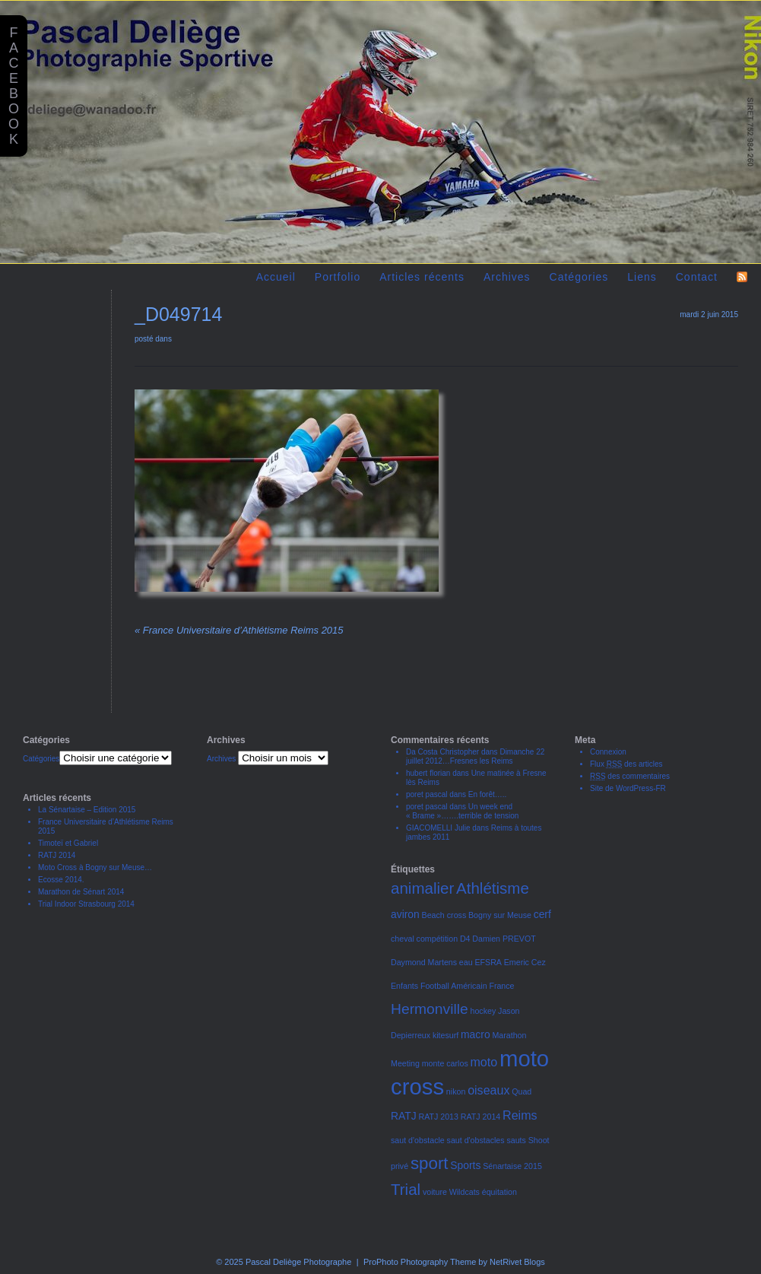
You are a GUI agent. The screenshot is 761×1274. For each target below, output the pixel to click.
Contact (697, 277)
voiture (435, 1191)
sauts (515, 1140)
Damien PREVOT (504, 938)
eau (466, 962)
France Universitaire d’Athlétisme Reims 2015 (239, 630)
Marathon (509, 1035)
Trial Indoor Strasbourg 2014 (86, 904)
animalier (422, 888)
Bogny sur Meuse (499, 915)
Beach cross (444, 915)
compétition (437, 938)
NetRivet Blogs (517, 1261)
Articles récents (422, 277)
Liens (641, 277)
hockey (483, 1010)
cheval (402, 938)
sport (430, 1163)
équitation (499, 1191)
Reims (520, 1115)
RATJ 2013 (438, 1116)
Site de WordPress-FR (628, 788)
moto (484, 1062)
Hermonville (429, 1009)
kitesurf (445, 1035)
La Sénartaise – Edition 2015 (86, 809)
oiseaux (488, 1090)
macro (475, 1034)
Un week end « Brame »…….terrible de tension (462, 811)
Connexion (608, 752)
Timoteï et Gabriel (68, 843)
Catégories (579, 277)
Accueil (276, 277)
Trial (405, 1189)
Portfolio (337, 277)
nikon (455, 1091)
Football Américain (453, 985)
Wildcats (464, 1191)
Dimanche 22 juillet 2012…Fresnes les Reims (475, 756)
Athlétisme (492, 888)
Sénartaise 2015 (512, 1166)
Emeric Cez (525, 962)
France (501, 985)
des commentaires (630, 776)
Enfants (404, 985)
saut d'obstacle (418, 1140)
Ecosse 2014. (61, 879)
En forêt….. (487, 794)
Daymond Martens (424, 962)
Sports (465, 1165)
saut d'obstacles (476, 1140)
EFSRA (488, 962)
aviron (405, 914)
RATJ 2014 (56, 855)
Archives (507, 277)
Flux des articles (626, 764)
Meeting (405, 1063)
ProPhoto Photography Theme (419, 1261)
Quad (521, 1091)
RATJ (404, 1116)
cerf (542, 914)
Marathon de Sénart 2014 (81, 892)
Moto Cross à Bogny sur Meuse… (95, 867)
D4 (465, 938)
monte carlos (445, 1063)
